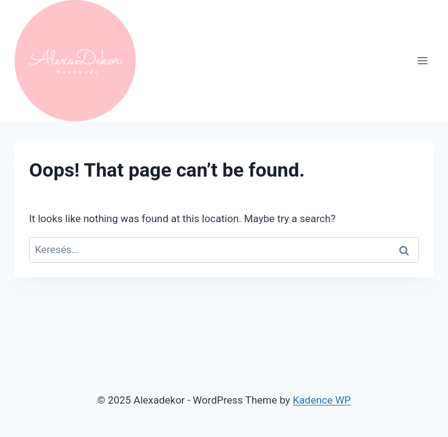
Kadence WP (322, 400)
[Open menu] (422, 60)
